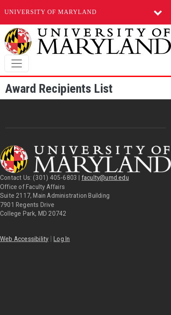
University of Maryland (50, 12)
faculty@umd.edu (105, 177)
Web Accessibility (24, 238)
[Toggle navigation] (16, 63)
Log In (61, 238)
